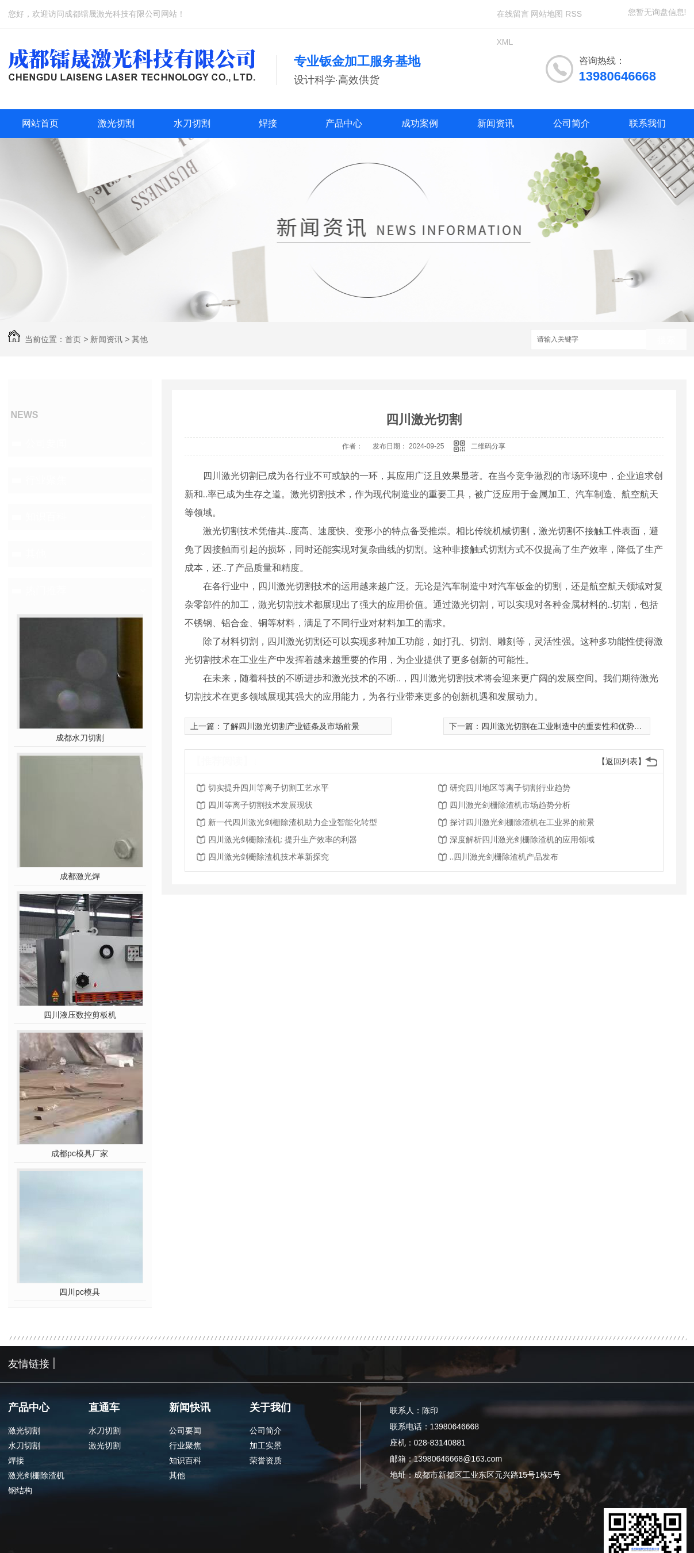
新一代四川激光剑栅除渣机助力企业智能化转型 (292, 822)
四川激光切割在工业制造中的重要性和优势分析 (565, 726)
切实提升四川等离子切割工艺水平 (268, 787)
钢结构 (20, 1490)
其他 (140, 339)
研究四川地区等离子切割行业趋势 (510, 787)
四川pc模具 (79, 1292)
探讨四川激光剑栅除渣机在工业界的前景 (522, 822)
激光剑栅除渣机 (36, 1475)
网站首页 (40, 123)
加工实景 (266, 1445)
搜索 (666, 340)
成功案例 (419, 123)
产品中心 (343, 123)
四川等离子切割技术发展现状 (260, 805)
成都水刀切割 (80, 737)
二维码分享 (488, 446)
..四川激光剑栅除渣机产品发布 (504, 856)
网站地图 (547, 13)
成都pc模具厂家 (79, 1153)
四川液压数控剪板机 (80, 1014)
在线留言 (513, 13)
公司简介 (571, 123)
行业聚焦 (46, 480)
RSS (573, 13)
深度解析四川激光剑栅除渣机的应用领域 (522, 839)
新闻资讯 (495, 123)
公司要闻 (46, 443)
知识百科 (46, 517)
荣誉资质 (266, 1460)
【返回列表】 (621, 761)
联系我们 (647, 123)
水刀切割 (192, 123)
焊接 (268, 123)
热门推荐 (46, 590)
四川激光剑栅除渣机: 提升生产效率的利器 (283, 839)
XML (505, 42)
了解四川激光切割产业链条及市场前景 (291, 726)
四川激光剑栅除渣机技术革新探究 (268, 856)
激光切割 (116, 123)
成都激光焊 (80, 876)
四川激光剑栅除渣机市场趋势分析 (510, 805)
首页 (73, 339)
